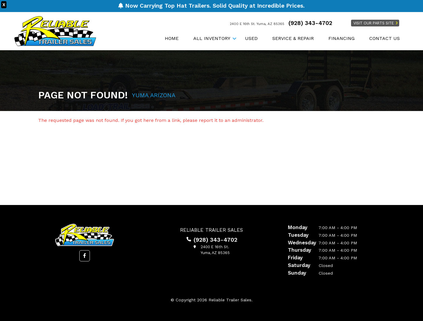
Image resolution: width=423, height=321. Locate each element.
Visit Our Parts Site (373, 23)
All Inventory (211, 38)
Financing (341, 38)
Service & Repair (293, 38)
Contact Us (384, 38)
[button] (84, 255)
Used (251, 38)
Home (172, 38)
